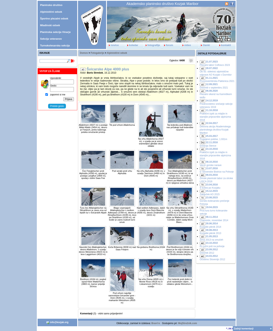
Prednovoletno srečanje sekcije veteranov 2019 (216, 103)
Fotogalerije (97, 53)
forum (167, 45)
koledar (131, 45)
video (186, 45)
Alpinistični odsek (117, 53)
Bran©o (155, 323)
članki (204, 45)
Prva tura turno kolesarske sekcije (213, 210)
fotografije (152, 45)
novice (113, 45)
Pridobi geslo (57, 106)
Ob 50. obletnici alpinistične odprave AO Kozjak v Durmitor (216, 71)
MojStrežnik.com (187, 323)
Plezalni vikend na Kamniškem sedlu (216, 94)
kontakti (224, 45)
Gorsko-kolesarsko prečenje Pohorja (214, 200)
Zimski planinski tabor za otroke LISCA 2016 (216, 178)
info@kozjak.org (57, 322)
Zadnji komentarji (243, 328)
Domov (84, 53)
